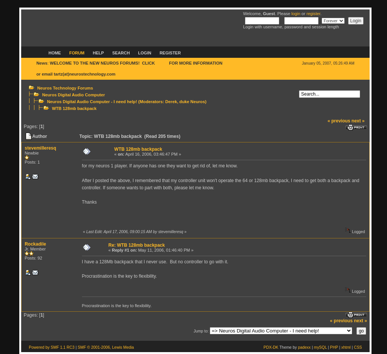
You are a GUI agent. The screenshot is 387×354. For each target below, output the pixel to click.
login (295, 13)
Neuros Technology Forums (65, 88)
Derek (171, 101)
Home (54, 53)
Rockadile (35, 244)
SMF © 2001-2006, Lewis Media (106, 347)
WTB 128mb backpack (74, 108)
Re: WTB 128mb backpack (136, 245)
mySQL (320, 347)
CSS (358, 347)
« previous (339, 121)
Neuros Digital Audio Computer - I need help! (92, 101)
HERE (162, 63)
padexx (304, 347)
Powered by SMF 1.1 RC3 (51, 347)
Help (98, 53)
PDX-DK (270, 347)
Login (144, 53)
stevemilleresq (40, 148)
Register (170, 53)
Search (121, 53)
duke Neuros (192, 101)
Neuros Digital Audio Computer (73, 95)
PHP (334, 347)
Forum (76, 53)
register (313, 13)
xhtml (346, 347)
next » (358, 121)
